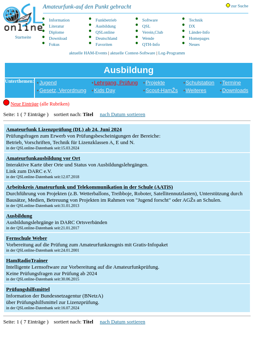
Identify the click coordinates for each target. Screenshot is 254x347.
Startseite (23, 21)
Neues (194, 44)
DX (192, 26)
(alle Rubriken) (40, 104)
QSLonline (105, 32)
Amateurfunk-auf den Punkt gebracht (87, 6)
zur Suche (237, 5)
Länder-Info (199, 32)
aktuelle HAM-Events (88, 53)
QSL (146, 26)
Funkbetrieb (106, 20)
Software (150, 20)
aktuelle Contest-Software (132, 53)
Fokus (54, 44)
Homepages (199, 38)
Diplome (56, 32)
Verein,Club (152, 32)
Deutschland (106, 38)
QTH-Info (151, 44)
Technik (196, 20)
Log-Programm (171, 53)
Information (59, 20)
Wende (148, 38)
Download (58, 38)
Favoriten (104, 44)
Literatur (56, 26)
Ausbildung (106, 26)
